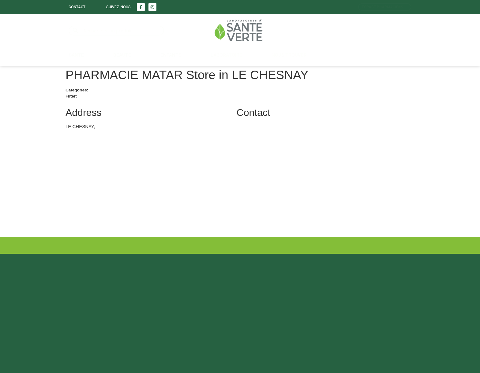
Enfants (170, 55)
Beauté (122, 55)
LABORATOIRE (226, 55)
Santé (76, 55)
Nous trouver (289, 55)
